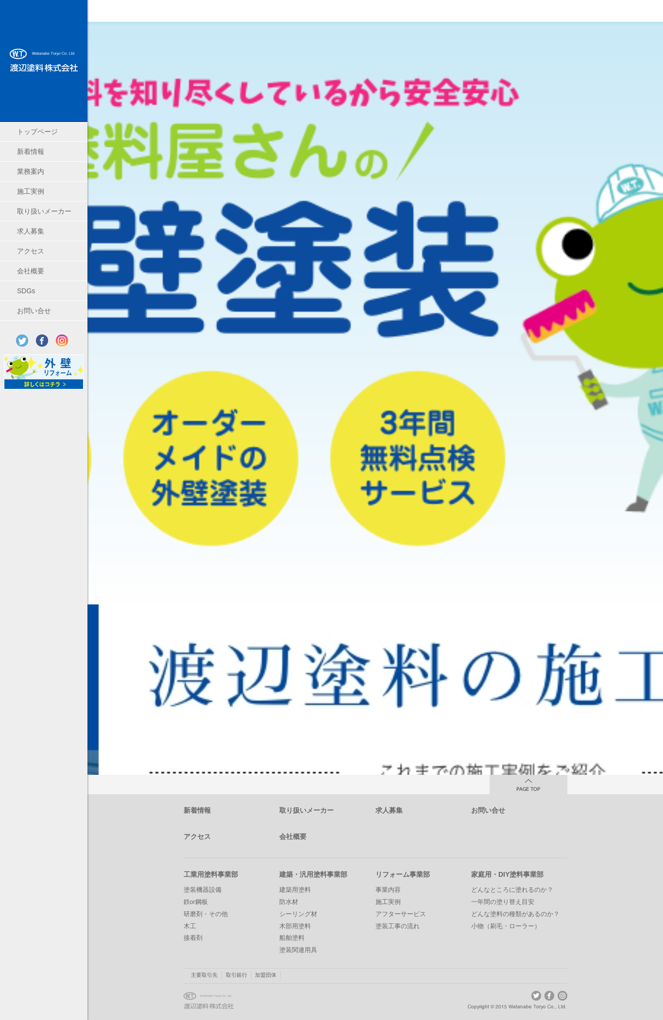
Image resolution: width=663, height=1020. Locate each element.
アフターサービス (400, 914)
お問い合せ (34, 311)
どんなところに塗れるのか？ (512, 889)
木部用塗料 (295, 926)
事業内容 (388, 889)
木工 (190, 926)
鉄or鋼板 (196, 902)
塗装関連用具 (298, 950)
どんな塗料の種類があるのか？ (515, 914)
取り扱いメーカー (44, 211)
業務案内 (30, 171)
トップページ (37, 131)
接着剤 (193, 938)
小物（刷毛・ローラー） (506, 926)
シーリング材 (298, 914)
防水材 (288, 902)
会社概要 (30, 271)
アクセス (30, 251)
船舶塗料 (292, 938)
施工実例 (30, 191)
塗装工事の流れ (397, 926)
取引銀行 (236, 975)
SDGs (26, 291)
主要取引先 (204, 975)
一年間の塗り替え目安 (502, 902)
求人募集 (30, 231)
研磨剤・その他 (206, 914)
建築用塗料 (295, 889)
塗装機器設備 (202, 889)
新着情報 (30, 151)
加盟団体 (265, 975)
